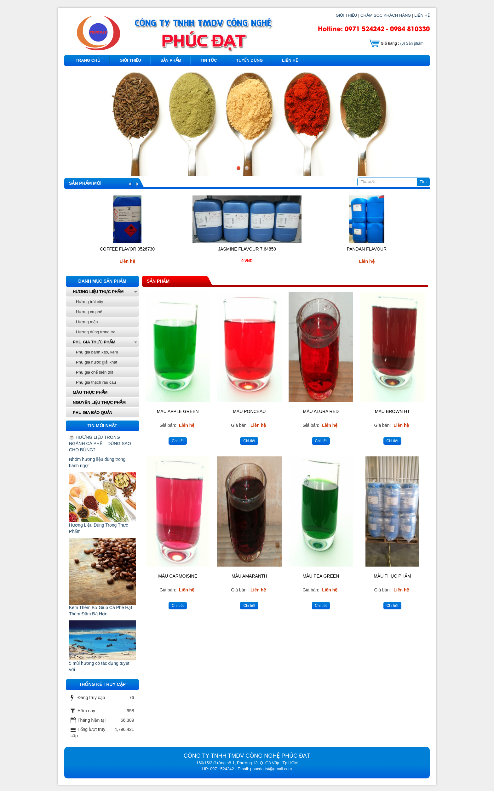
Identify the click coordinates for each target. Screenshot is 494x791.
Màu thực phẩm (90, 392)
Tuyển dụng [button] (249, 60)
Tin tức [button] (208, 60)
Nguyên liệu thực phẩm (99, 402)
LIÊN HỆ (422, 15)
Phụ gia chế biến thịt (94, 372)
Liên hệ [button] (290, 60)
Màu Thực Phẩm (392, 576)
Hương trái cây (89, 301)
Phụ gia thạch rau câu (96, 382)
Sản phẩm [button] (170, 60)
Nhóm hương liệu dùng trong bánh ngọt (97, 462)
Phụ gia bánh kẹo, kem (97, 352)
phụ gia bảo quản (92, 412)
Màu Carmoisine (177, 576)
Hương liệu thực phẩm (98, 291)
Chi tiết (178, 441)
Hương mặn (87, 321)
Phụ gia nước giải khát (96, 362)
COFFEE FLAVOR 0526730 (127, 248)
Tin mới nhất (103, 425)
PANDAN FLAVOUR (367, 248)
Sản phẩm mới (85, 183)
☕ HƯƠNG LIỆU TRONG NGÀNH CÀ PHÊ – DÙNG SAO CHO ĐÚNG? (100, 443)
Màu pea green (320, 576)
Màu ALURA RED (321, 411)
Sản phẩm (411, 43)
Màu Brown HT (392, 411)
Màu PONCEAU (249, 411)
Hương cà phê (89, 311)
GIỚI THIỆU (346, 15)
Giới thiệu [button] (130, 60)
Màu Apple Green (178, 411)
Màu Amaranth (249, 576)
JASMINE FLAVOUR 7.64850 (247, 248)
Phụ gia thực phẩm (94, 342)
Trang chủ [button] (88, 60)
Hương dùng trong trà (95, 332)
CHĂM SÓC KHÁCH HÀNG (385, 15)
